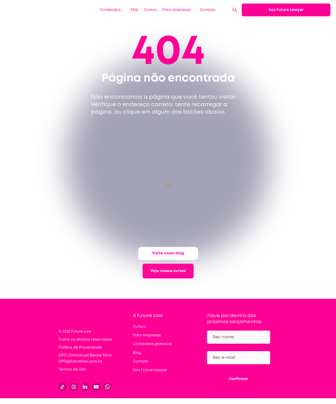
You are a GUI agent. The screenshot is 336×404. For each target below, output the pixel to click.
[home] (34, 9)
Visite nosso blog (168, 259)
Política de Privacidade (80, 351)
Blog (137, 357)
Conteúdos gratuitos (152, 348)
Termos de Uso (72, 373)
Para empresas (176, 10)
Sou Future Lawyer (286, 10)
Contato (207, 10)
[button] (108, 10)
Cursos (150, 10)
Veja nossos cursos (168, 276)
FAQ (134, 10)
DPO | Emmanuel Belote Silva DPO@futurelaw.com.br (85, 362)
